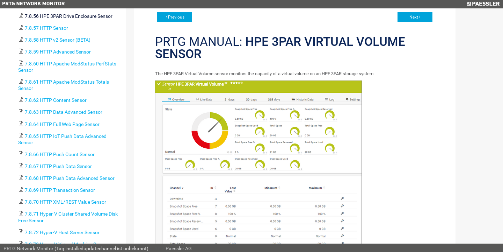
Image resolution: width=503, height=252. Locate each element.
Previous (176, 17)
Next (413, 17)
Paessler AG (179, 248)
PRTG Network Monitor (28, 248)
